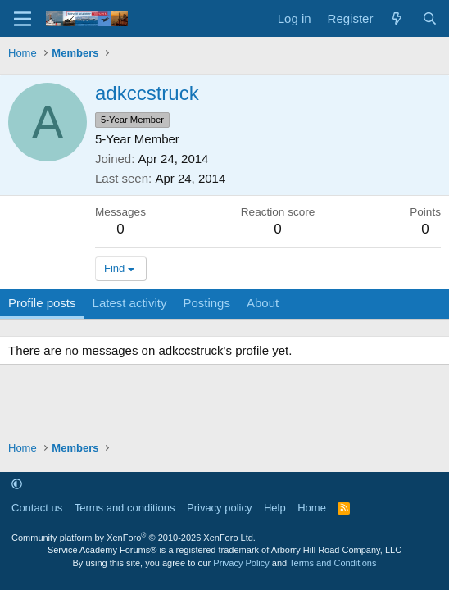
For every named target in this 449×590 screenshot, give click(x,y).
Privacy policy (219, 508)
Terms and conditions (125, 508)
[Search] (430, 18)
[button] (16, 484)
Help (275, 508)
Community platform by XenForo (133, 537)
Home (311, 508)
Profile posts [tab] (42, 303)
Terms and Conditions (332, 563)
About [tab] (263, 303)
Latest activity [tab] (130, 303)
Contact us (36, 508)
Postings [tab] (206, 303)
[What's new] (397, 18)
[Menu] (22, 18)
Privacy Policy (241, 563)
